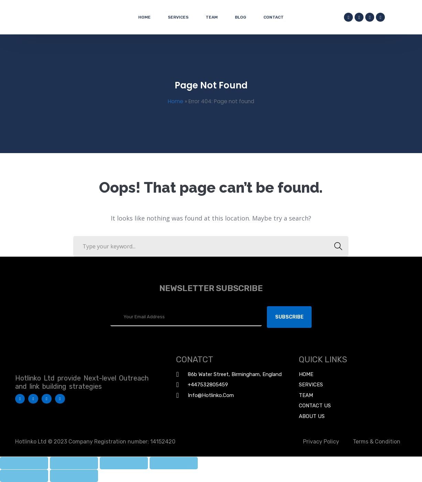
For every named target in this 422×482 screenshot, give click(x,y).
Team (212, 17)
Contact (273, 17)
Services (178, 17)
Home (144, 17)
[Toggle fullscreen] (124, 463)
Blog (240, 17)
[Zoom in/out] (174, 463)
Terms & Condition (376, 441)
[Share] (74, 463)
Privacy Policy (321, 441)
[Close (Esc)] (24, 463)
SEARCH (336, 246)
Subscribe (289, 317)
